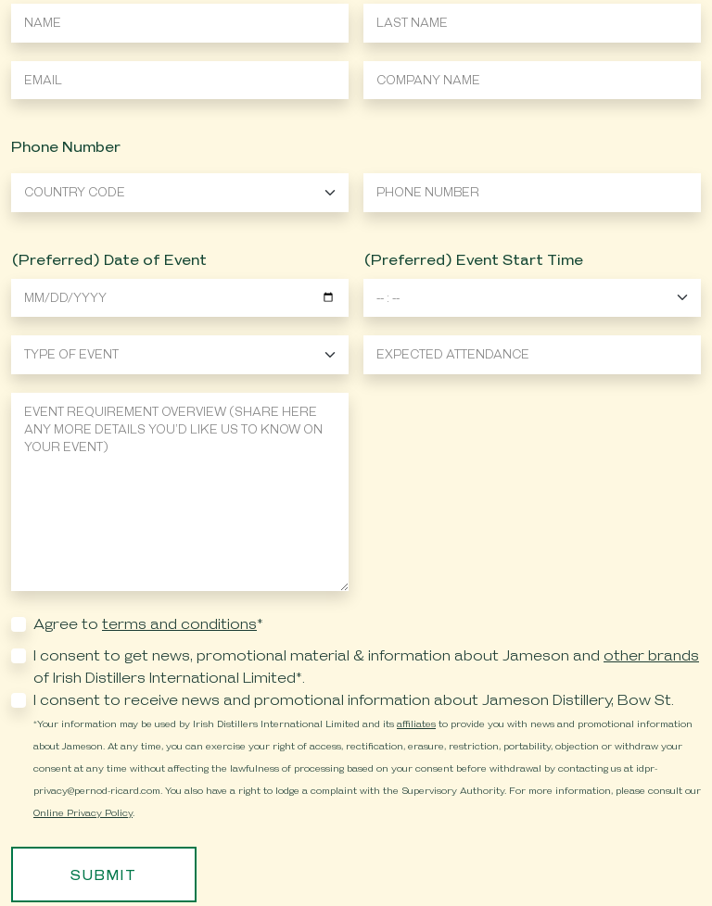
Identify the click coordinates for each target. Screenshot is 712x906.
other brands (651, 655)
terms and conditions (179, 624)
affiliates (416, 723)
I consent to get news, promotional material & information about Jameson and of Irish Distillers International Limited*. (366, 666)
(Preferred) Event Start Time (473, 260)
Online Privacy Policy (83, 812)
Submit (103, 875)
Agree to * (148, 624)
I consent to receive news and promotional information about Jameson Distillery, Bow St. (353, 700)
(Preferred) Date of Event (109, 260)
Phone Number (66, 147)
